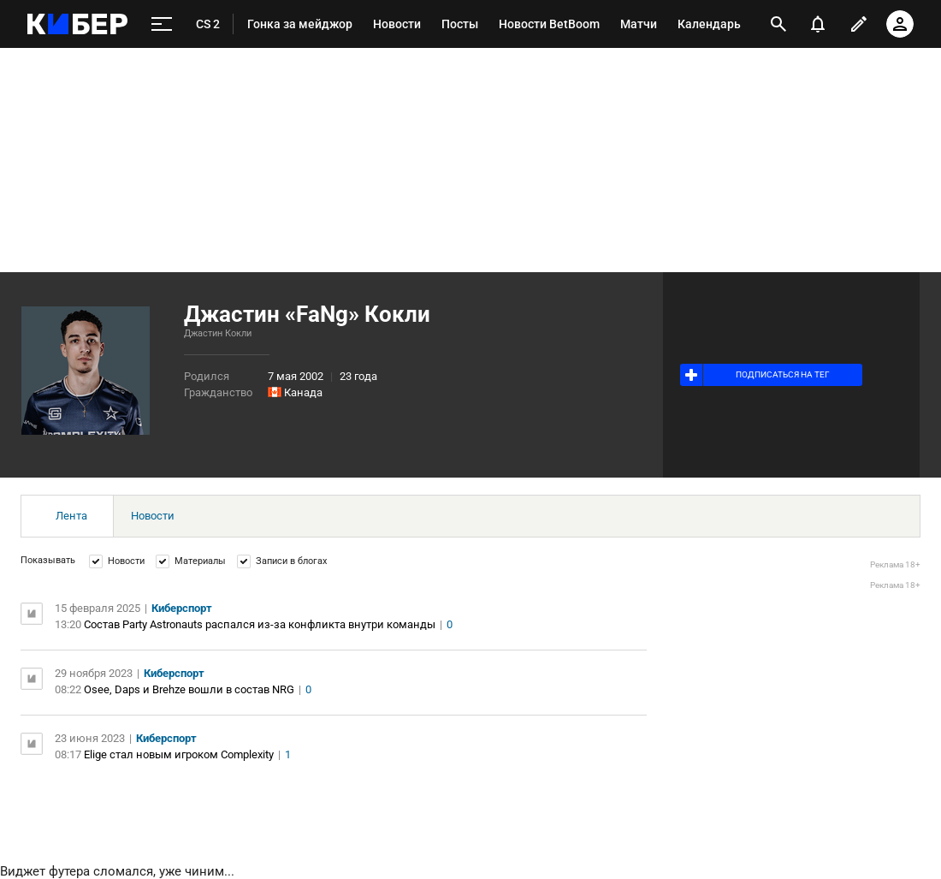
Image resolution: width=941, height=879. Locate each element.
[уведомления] (817, 24)
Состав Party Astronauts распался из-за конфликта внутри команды (259, 624)
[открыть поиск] (778, 24)
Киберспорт (181, 608)
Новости (153, 515)
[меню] (161, 24)
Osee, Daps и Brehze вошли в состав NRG (189, 689)
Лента (71, 515)
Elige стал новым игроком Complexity (179, 754)
